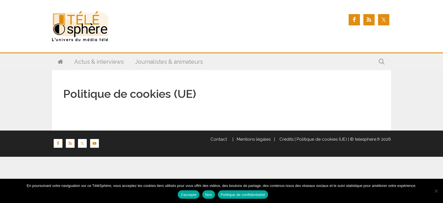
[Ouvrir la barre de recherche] (381, 61)
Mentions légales (254, 139)
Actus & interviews (99, 61)
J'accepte (189, 195)
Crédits (286, 139)
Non (208, 195)
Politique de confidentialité (243, 195)
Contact (218, 139)
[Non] (436, 191)
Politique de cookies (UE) (322, 139)
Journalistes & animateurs (169, 61)
